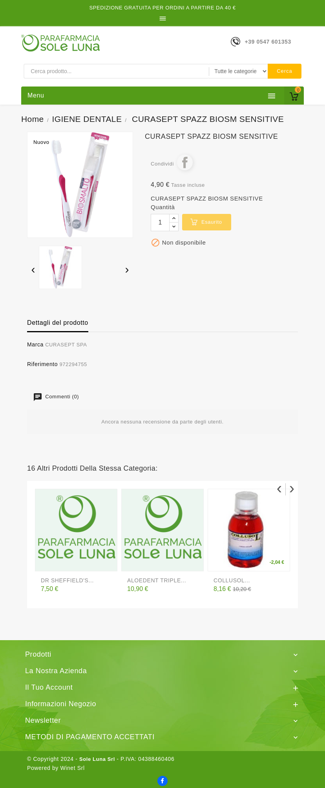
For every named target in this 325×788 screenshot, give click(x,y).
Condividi (185, 162)
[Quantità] (160, 222)
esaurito (211, 222)
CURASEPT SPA (66, 345)
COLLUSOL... (232, 580)
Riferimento (42, 364)
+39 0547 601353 (268, 42)
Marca (35, 344)
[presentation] (33, 270)
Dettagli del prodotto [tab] (57, 322)
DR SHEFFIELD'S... (67, 580)
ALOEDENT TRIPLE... (156, 580)
